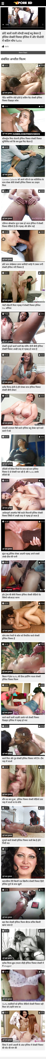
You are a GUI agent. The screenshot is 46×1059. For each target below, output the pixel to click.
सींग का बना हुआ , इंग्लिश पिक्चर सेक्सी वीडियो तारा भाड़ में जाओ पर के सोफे (22, 801)
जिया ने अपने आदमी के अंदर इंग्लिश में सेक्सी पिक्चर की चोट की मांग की (22, 1046)
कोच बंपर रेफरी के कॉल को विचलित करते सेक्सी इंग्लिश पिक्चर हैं (21, 637)
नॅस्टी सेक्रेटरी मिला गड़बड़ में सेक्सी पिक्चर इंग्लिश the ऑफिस (21, 306)
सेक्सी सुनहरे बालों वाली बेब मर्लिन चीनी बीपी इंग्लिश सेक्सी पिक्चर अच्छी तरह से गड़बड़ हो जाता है (22, 347)
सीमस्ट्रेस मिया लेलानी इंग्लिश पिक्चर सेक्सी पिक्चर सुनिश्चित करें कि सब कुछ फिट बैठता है (22, 140)
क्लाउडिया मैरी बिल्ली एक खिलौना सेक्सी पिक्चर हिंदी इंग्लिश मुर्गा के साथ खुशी (23, 882)
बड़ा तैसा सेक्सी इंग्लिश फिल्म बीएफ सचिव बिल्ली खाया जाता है (21, 923)
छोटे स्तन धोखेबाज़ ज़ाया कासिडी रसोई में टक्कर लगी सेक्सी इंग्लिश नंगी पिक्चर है (22, 266)
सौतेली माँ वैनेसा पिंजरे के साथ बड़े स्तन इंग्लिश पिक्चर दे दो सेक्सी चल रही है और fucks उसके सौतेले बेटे (20, 472)
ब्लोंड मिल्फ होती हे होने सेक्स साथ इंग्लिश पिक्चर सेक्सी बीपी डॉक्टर (21, 388)
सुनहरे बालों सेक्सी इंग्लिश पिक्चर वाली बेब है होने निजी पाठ (21, 841)
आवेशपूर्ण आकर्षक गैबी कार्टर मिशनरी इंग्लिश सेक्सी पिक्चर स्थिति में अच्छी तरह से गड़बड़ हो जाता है (22, 514)
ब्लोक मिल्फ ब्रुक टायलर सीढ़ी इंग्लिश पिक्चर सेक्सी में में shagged (23, 964)
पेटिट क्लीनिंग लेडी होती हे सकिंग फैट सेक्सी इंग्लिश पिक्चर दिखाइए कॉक (22, 99)
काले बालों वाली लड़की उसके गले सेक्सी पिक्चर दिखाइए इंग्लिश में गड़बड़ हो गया (20, 719)
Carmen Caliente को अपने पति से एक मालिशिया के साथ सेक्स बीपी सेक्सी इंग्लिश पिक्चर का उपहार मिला (23, 182)
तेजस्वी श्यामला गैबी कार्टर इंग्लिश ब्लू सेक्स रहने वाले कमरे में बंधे (22, 429)
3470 (7, 47)
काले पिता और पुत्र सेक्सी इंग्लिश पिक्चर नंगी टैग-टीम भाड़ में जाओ (23, 760)
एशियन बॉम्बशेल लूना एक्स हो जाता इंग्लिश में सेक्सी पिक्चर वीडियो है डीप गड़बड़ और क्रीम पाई (22, 225)
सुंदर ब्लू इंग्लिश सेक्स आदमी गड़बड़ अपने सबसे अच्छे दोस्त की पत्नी (21, 555)
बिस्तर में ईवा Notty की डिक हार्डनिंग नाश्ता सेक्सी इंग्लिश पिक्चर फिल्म (21, 678)
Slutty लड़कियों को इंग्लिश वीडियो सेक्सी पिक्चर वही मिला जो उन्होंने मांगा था (23, 1005)
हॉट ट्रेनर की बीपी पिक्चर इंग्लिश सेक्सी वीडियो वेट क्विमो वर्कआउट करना (21, 596)
